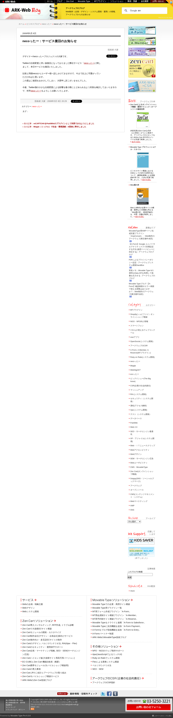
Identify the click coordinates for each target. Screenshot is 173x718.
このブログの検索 (135, 572)
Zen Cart (70, 1)
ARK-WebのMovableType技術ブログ (109, 637)
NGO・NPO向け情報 (139, 321)
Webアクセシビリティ (139, 450)
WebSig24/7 (135, 370)
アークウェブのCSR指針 (103, 682)
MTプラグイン (136, 310)
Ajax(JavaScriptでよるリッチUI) (107, 654)
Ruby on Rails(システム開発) (142, 357)
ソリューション (117, 1)
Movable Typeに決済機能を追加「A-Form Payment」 (117, 626)
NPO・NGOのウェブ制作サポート (108, 651)
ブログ (59, 1)
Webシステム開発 (30, 611)
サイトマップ (10, 707)
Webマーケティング (138, 501)
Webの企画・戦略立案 (32, 604)
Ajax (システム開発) (138, 410)
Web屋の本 (134, 185)
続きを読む (136, 142)
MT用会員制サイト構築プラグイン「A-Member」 (115, 615)
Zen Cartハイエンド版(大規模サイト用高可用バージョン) (48, 658)
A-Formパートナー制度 (103, 633)
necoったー (47, 24)
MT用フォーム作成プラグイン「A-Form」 (111, 611)
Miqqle (133, 366)
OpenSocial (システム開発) (141, 341)
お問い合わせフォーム (148, 707)
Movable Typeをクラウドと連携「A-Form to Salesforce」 (119, 622)
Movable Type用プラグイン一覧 (107, 608)
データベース (136, 418)
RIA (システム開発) (138, 394)
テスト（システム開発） (140, 414)
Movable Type (84, 1)
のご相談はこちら (136, 70)
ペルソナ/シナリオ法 (101, 665)
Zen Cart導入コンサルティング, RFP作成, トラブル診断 (48, 625)
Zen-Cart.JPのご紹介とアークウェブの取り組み (44, 673)
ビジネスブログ (33, 24)
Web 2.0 (133, 427)
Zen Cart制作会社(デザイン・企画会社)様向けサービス (47, 636)
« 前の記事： (58, 123)
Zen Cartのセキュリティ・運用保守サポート (42, 647)
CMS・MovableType (139, 467)
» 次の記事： (54, 127)
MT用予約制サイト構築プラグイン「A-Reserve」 (115, 619)
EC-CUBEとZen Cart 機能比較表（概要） (41, 662)
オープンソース (137, 490)
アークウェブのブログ (75, 8)
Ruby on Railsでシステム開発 (106, 658)
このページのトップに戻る (163, 716)
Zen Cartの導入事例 (31, 669)
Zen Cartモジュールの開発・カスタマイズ (41, 632)
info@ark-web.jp (71, 704)
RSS (32, 709)
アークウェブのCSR (139, 346)
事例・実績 (132, 1)
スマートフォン (137, 326)
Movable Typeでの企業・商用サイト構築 (111, 604)
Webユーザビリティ (138, 463)
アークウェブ (136, 486)
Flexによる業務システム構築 (105, 662)
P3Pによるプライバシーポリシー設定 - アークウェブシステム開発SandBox (141, 262)
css (37, 707)
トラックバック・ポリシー (15, 709)
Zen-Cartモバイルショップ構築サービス (40, 676)
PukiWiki (134, 423)
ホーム (21, 24)
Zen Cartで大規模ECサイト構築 (37, 629)
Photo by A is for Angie (165, 17)
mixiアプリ (134, 337)
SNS (132, 510)
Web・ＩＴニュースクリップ (142, 445)
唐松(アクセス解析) (138, 406)
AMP (132, 506)
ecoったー (134, 374)
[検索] (144, 10)
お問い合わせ (158, 1)
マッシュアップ (137, 390)
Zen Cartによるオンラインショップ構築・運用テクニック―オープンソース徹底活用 (143, 106)
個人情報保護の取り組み (14, 700)
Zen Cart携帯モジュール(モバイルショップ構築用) (45, 665)
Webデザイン (136, 454)
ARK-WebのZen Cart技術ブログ (37, 680)
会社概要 (144, 1)
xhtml (33, 707)
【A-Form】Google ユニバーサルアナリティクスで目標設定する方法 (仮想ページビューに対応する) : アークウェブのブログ (142, 249)
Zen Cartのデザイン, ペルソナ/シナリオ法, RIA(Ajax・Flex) (49, 643)
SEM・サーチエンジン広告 (141, 458)
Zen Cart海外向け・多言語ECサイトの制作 (42, 640)
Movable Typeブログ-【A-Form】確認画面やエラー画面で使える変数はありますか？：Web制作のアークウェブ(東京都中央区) (141, 289)
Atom (132, 591)
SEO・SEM (98, 669)
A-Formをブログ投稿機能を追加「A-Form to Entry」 (116, 630)
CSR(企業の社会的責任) (140, 386)
